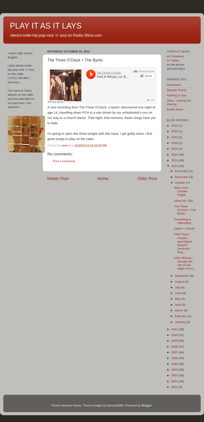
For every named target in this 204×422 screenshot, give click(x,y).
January (180, 322)
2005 (175, 364)
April (178, 304)
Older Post (147, 178)
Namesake (174, 84)
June (178, 293)
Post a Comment (64, 161)
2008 (175, 346)
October (180, 182)
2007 (175, 352)
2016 (175, 148)
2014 (175, 154)
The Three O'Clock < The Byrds (185, 210)
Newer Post (58, 178)
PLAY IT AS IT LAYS (46, 25)
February (181, 316)
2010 (175, 335)
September (182, 275)
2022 (175, 125)
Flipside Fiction (176, 90)
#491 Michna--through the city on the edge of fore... (185, 263)
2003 (175, 375)
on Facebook (175, 56)
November (182, 177)
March (179, 310)
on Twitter (173, 60)
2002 (175, 381)
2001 (175, 387)
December (182, 171)
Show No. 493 (183, 200)
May (178, 298)
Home (102, 178)
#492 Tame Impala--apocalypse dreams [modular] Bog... (183, 243)
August (180, 281)
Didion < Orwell (184, 228)
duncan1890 (115, 405)
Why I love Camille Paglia (181, 191)
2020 (175, 131)
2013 (175, 160)
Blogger (146, 405)
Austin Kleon (175, 109)
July (178, 287)
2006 (175, 358)
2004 (175, 369)
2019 (175, 137)
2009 (175, 340)
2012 (175, 166)
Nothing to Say (176, 95)
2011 (175, 329)
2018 (175, 143)
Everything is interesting (182, 221)
